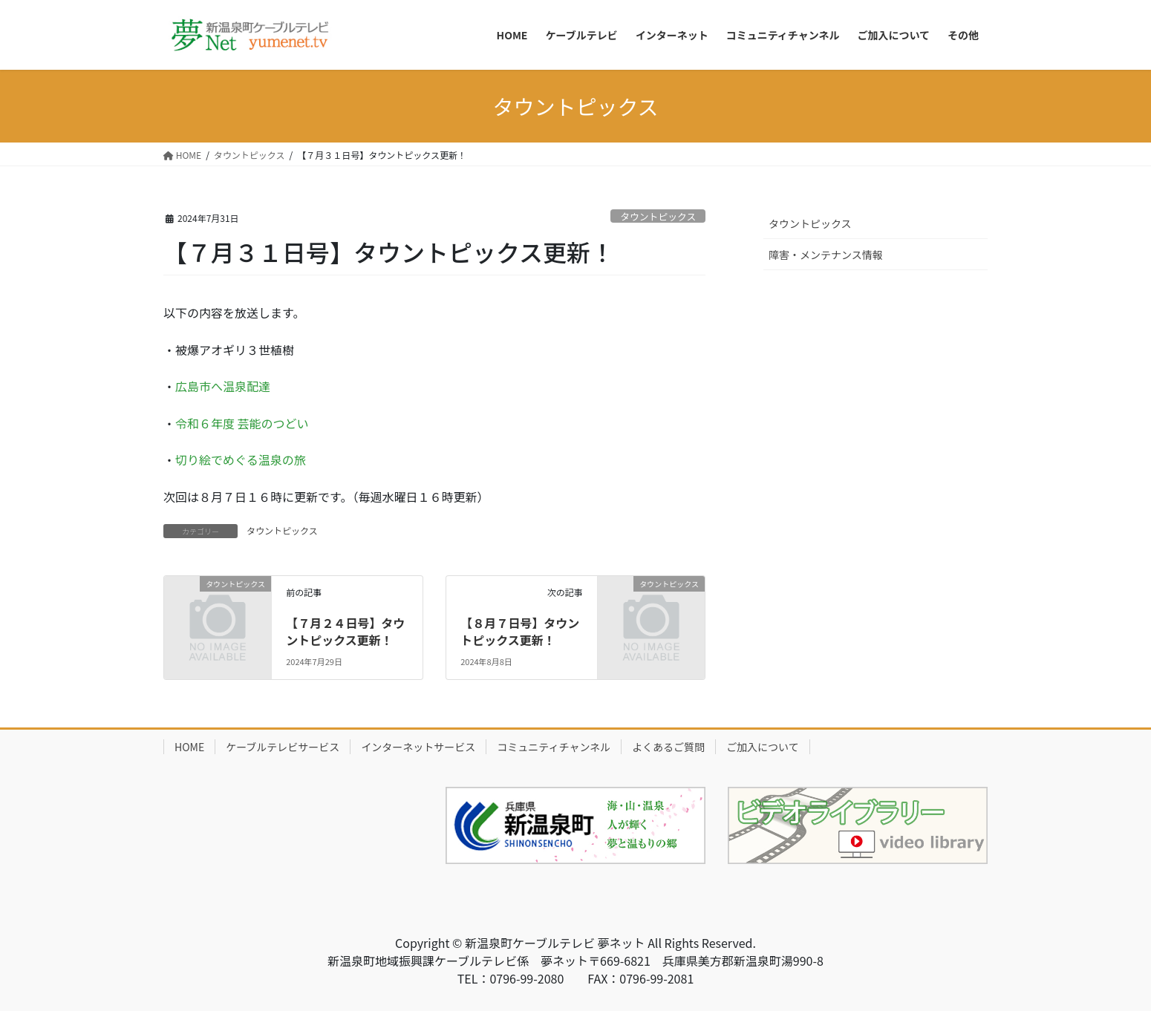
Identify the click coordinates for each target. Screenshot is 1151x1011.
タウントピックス (658, 216)
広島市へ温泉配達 (222, 386)
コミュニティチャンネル (553, 746)
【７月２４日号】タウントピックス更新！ (345, 631)
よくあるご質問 (668, 746)
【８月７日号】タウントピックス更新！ (519, 631)
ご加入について (762, 746)
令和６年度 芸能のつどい (242, 423)
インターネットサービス (418, 746)
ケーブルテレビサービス (282, 746)
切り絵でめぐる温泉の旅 (240, 459)
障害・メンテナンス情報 (826, 254)
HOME (189, 746)
